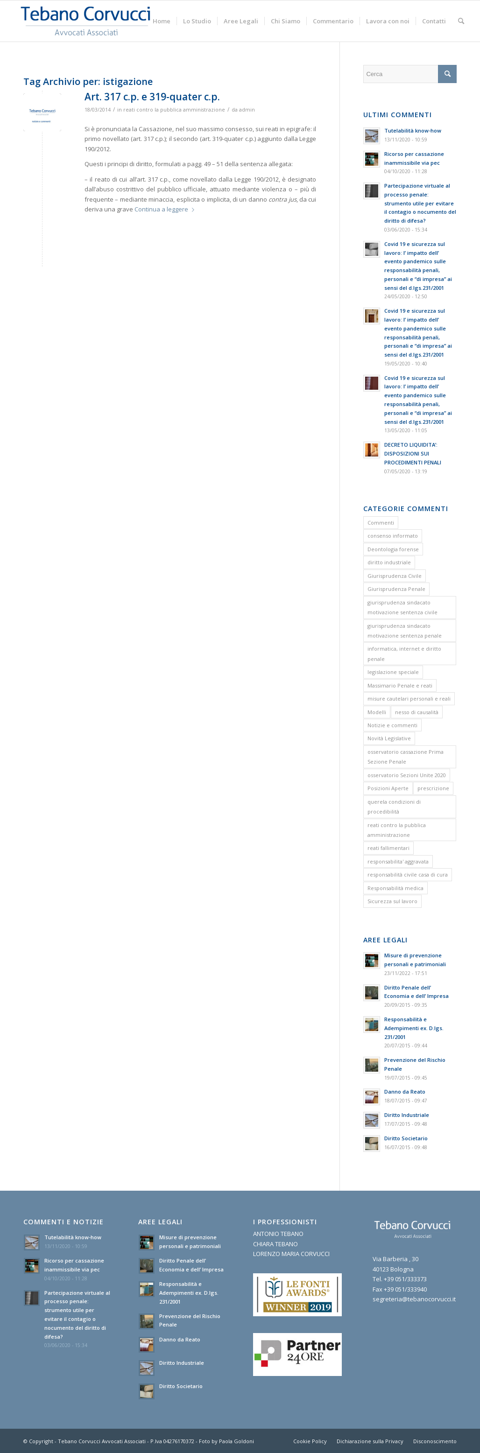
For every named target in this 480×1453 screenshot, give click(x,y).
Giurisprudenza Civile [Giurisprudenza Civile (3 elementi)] (394, 575)
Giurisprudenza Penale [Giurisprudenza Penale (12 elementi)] (396, 588)
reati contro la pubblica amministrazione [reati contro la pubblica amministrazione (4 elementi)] (396, 829)
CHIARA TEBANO (275, 1244)
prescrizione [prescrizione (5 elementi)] (433, 788)
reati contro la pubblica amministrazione (174, 109)
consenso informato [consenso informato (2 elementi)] (392, 535)
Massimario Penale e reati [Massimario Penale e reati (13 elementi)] (399, 685)
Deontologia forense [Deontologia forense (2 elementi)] (393, 549)
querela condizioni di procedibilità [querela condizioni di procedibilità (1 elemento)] (394, 806)
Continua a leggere (166, 209)
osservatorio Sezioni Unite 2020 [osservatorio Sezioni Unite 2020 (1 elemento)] (406, 775)
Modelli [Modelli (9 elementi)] (376, 712)
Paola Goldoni (236, 1441)
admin (247, 109)
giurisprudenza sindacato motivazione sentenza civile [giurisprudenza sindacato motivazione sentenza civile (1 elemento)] (402, 607)
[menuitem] (161, 21)
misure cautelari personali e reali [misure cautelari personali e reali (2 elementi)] (409, 698)
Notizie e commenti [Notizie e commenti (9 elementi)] (392, 725)
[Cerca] (461, 21)
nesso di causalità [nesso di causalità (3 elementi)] (416, 712)
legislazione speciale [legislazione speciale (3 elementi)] (393, 671)
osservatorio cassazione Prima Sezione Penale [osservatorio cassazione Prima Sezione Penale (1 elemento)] (405, 756)
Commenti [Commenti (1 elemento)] (380, 522)
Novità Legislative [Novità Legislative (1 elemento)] (389, 738)
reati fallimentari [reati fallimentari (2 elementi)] (388, 847)
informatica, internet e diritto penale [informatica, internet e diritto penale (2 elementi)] (404, 653)
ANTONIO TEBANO (278, 1233)
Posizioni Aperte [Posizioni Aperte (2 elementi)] (388, 788)
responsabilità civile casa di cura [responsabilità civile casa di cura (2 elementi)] (407, 874)
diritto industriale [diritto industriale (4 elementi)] (389, 562)
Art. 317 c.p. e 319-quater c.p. (152, 96)
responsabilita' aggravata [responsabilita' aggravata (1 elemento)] (398, 861)
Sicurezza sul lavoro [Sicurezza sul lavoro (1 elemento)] (392, 901)
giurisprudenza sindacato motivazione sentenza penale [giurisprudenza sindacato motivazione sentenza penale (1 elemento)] (404, 630)
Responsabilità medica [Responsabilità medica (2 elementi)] (395, 887)
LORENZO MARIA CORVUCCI (291, 1253)
